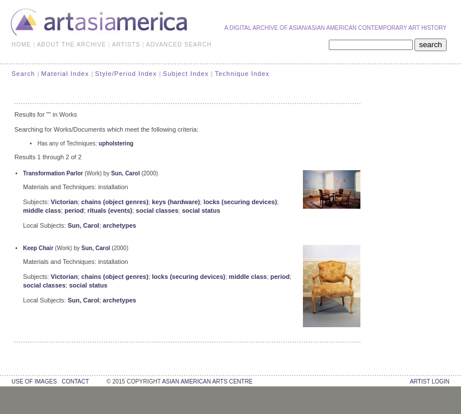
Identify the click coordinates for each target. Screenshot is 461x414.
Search (23, 73)
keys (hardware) (176, 201)
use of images (34, 381)
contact (75, 381)
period (74, 210)
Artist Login (430, 381)
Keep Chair (38, 248)
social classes (157, 210)
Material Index (65, 73)
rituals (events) (109, 210)
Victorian (64, 201)
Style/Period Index (125, 73)
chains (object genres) (114, 201)
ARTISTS (126, 44)
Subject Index (186, 73)
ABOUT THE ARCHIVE (71, 44)
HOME (21, 44)
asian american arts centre (207, 381)
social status (201, 210)
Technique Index (242, 73)
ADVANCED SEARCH (179, 44)
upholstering (116, 143)
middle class (42, 210)
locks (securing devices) (240, 201)
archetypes (119, 225)
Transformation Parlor (53, 173)
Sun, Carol (125, 173)
